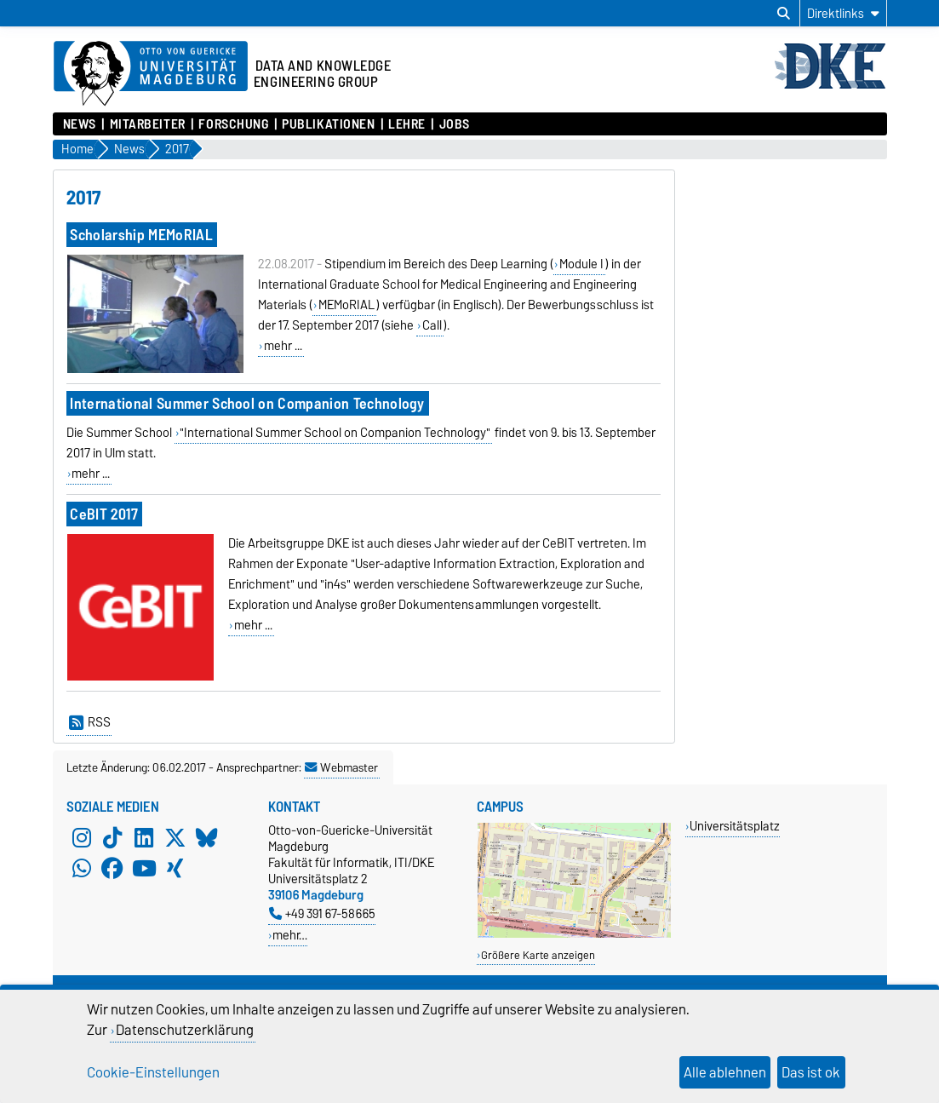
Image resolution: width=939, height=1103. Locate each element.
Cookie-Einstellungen (153, 1072)
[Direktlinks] (843, 13)
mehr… (289, 934)
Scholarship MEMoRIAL (141, 234)
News (79, 124)
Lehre (407, 124)
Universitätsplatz (735, 825)
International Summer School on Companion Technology (247, 403)
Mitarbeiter (148, 124)
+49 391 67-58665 (322, 913)
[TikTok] (112, 837)
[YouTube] (144, 868)
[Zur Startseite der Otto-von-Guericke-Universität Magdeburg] (151, 74)
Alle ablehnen (725, 1072)
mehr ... (283, 346)
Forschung (233, 124)
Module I (581, 264)
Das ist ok (811, 1072)
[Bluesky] (207, 837)
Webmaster (341, 767)
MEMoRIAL (346, 305)
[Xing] (175, 868)
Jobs (454, 124)
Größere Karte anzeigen (538, 955)
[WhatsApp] (81, 868)
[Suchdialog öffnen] (783, 13)
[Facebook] (112, 868)
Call (432, 325)
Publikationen (328, 124)
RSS (90, 722)
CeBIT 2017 (104, 514)
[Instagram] (81, 837)
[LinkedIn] (144, 837)
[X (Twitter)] (175, 837)
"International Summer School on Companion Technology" (335, 432)
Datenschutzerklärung (185, 1030)
